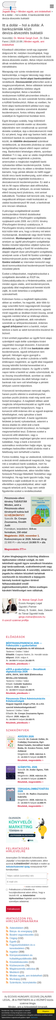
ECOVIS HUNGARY (18, 996)
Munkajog (15, 979)
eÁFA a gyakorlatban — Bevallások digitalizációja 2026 (26, 670)
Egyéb (13, 941)
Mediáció (14, 972)
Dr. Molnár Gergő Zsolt (26, 38)
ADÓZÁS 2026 (26, 736)
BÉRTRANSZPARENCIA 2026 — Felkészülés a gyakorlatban (24, 644)
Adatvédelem (16, 928)
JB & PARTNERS (21, 1000)
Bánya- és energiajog (21, 931)
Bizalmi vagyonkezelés (22, 934)
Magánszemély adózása (22, 968)
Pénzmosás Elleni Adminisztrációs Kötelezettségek (25, 699)
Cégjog (13, 938)
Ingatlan (14, 951)
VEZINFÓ (41, 1000)
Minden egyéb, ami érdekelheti (26, 975)
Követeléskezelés (19, 962)
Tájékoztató (34, 1017)
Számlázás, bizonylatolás (23, 982)
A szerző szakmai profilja (15, 620)
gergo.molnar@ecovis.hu (32, 617)
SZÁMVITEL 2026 (27, 767)
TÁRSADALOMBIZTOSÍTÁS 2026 (33, 790)
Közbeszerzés (17, 965)
